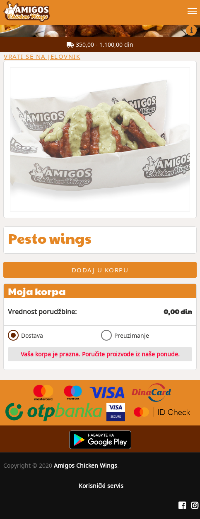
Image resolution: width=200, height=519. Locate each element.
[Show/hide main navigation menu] (100, 7)
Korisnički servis (101, 486)
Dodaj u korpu (100, 270)
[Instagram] (194, 506)
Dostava (25, 335)
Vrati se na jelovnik (42, 56)
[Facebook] (182, 506)
